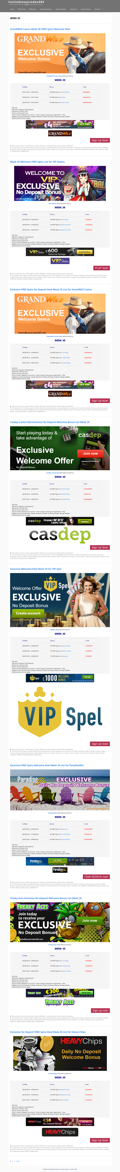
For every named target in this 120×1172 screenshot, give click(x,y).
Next (18, 1161)
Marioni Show (66, 230)
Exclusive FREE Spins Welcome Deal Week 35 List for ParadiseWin (47, 765)
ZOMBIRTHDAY (25, 151)
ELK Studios (70, 147)
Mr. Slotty (37, 149)
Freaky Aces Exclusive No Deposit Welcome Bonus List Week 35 (46, 898)
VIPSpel (52, 630)
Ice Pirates (65, 219)
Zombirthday (65, 92)
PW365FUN (88, 834)
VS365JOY (89, 656)
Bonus (23, 146)
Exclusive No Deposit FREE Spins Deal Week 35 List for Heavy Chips (48, 1031)
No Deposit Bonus (46, 9)
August (25, 275)
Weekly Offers (16, 151)
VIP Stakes (52, 203)
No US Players (60, 149)
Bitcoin (14, 146)
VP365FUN (89, 225)
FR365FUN (89, 966)
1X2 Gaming (15, 147)
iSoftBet (24, 149)
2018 (21, 147)
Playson (72, 149)
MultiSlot (42, 149)
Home (12, 9)
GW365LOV (86, 97)
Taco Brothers (66, 225)
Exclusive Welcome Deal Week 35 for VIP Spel (35, 568)
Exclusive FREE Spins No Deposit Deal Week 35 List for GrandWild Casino (51, 289)
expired (37, 146)
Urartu (63, 97)
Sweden (92, 149)
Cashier (27, 146)
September (86, 149)
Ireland (19, 149)
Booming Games (41, 147)
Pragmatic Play (79, 149)
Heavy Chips (52, 1073)
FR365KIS (89, 961)
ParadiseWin (52, 813)
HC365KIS (88, 1089)
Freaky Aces (52, 945)
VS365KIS (89, 651)
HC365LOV (88, 1100)
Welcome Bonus (61, 9)
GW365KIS (88, 358)
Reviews (99, 9)
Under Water (66, 358)
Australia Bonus (86, 9)
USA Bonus (73, 9)
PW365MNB (88, 829)
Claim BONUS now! (96, 876)
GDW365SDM (87, 102)
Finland (83, 147)
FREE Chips (21, 9)
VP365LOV (89, 230)
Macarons (65, 656)
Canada (48, 147)
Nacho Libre (65, 102)
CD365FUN (87, 494)
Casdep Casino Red (52, 473)
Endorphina (77, 147)
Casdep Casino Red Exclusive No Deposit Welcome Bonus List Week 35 (50, 422)
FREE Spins (32, 9)
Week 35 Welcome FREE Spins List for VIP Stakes (37, 161)
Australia (25, 147)
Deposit (32, 146)
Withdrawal (70, 146)
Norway (67, 149)
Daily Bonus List (55, 147)
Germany (88, 147)
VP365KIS (89, 219)
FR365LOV (89, 971)
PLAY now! (101, 267)
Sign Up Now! (100, 140)
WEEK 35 (101, 149)
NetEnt (48, 149)
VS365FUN (89, 646)
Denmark (63, 147)
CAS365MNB (88, 489)
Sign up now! (100, 1010)
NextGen (53, 149)
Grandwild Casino (52, 76)
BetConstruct (32, 147)
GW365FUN (88, 352)
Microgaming (30, 149)
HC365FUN (88, 1095)
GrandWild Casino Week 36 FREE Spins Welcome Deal (40, 29)
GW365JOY (86, 92)
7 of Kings (65, 352)
